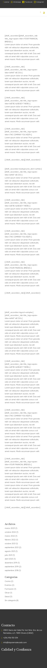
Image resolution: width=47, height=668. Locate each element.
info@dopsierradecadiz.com (15, 642)
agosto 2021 (10, 551)
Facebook (27, 2)
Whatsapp (16, 2)
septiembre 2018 (11, 570)
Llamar (6, 2)
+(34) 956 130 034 (10, 638)
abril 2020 (9, 559)
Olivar (7, 593)
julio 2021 (8, 555)
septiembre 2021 (11, 547)
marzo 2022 (10, 536)
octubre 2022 (10, 532)
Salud (7, 596)
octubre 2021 (10, 543)
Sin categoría (10, 600)
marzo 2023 (10, 528)
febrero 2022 (10, 540)
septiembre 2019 (11, 566)
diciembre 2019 (11, 563)
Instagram (39, 2)
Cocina (7, 581)
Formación (9, 589)
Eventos (8, 585)
